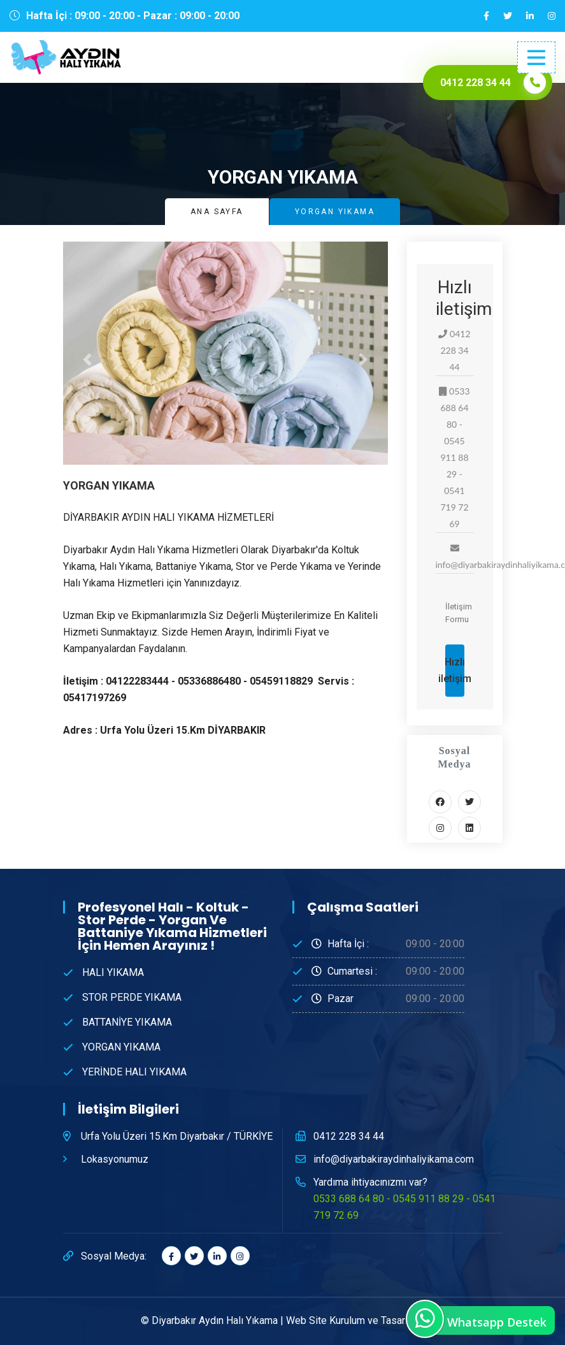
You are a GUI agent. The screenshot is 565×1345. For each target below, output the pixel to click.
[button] (87, 359)
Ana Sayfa (216, 211)
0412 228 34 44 (348, 1136)
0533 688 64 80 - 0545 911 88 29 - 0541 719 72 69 (404, 1207)
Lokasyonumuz (114, 1159)
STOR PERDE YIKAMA (132, 997)
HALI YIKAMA (113, 972)
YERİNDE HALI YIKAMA (134, 1072)
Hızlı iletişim (454, 670)
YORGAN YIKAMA (121, 1047)
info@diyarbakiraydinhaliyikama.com (393, 1159)
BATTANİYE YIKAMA (127, 1022)
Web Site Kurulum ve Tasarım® (355, 1320)
